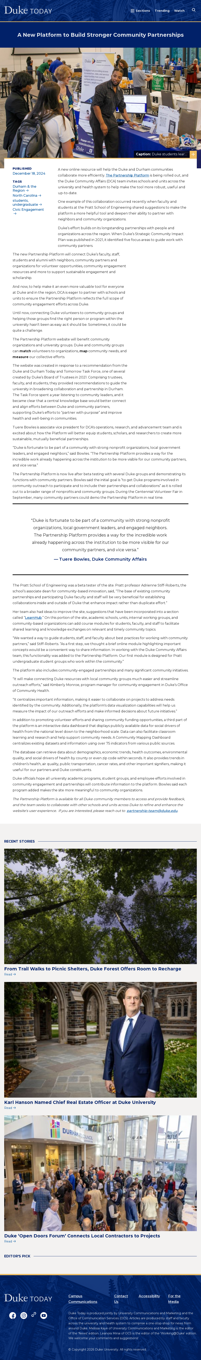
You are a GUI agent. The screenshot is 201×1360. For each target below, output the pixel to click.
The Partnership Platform (127, 175)
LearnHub (33, 618)
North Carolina (25, 196)
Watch (179, 11)
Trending (162, 11)
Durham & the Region (24, 188)
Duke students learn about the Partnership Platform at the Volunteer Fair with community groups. (166, 154)
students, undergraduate (25, 203)
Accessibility (149, 1296)
